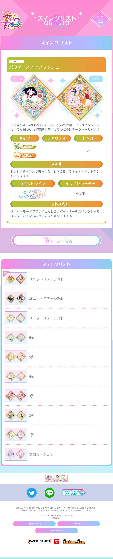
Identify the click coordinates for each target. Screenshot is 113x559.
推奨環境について (34, 525)
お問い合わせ (78, 525)
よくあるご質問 (56, 532)
